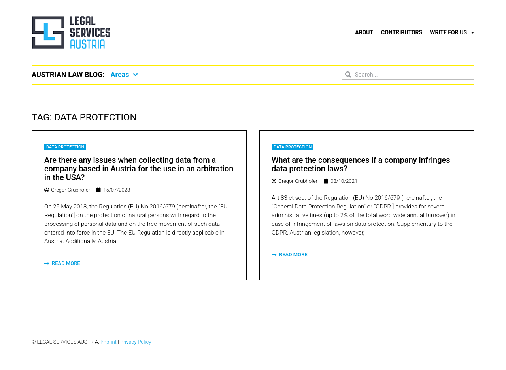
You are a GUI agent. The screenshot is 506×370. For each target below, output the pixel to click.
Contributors (401, 32)
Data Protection (65, 147)
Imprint (108, 342)
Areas (123, 75)
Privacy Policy (135, 342)
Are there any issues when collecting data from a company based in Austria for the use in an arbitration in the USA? (138, 168)
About (364, 32)
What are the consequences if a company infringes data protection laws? (361, 164)
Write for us (452, 32)
